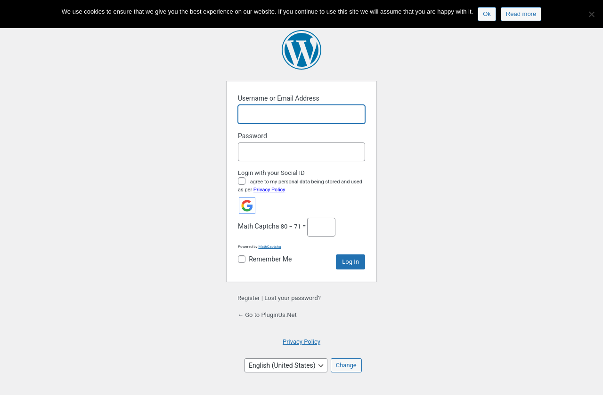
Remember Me (270, 259)
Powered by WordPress (301, 50)
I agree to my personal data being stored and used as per (300, 185)
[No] (591, 14)
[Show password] (355, 151)
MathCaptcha (269, 247)
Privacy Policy (269, 190)
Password (252, 136)
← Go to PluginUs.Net (267, 314)
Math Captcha (258, 226)
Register (248, 297)
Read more (521, 13)
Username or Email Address (278, 98)
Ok (487, 13)
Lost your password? (292, 297)
